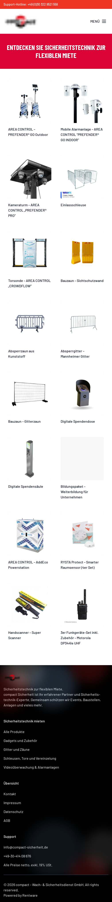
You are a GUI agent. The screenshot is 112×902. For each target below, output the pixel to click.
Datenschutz (13, 811)
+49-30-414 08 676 (17, 856)
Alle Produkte (14, 732)
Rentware (30, 895)
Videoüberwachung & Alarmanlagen (31, 767)
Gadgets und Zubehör (20, 740)
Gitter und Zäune (17, 749)
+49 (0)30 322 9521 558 (43, 4)
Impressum (12, 803)
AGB (7, 820)
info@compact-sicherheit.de (26, 847)
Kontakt (10, 794)
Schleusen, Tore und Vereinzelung (30, 758)
